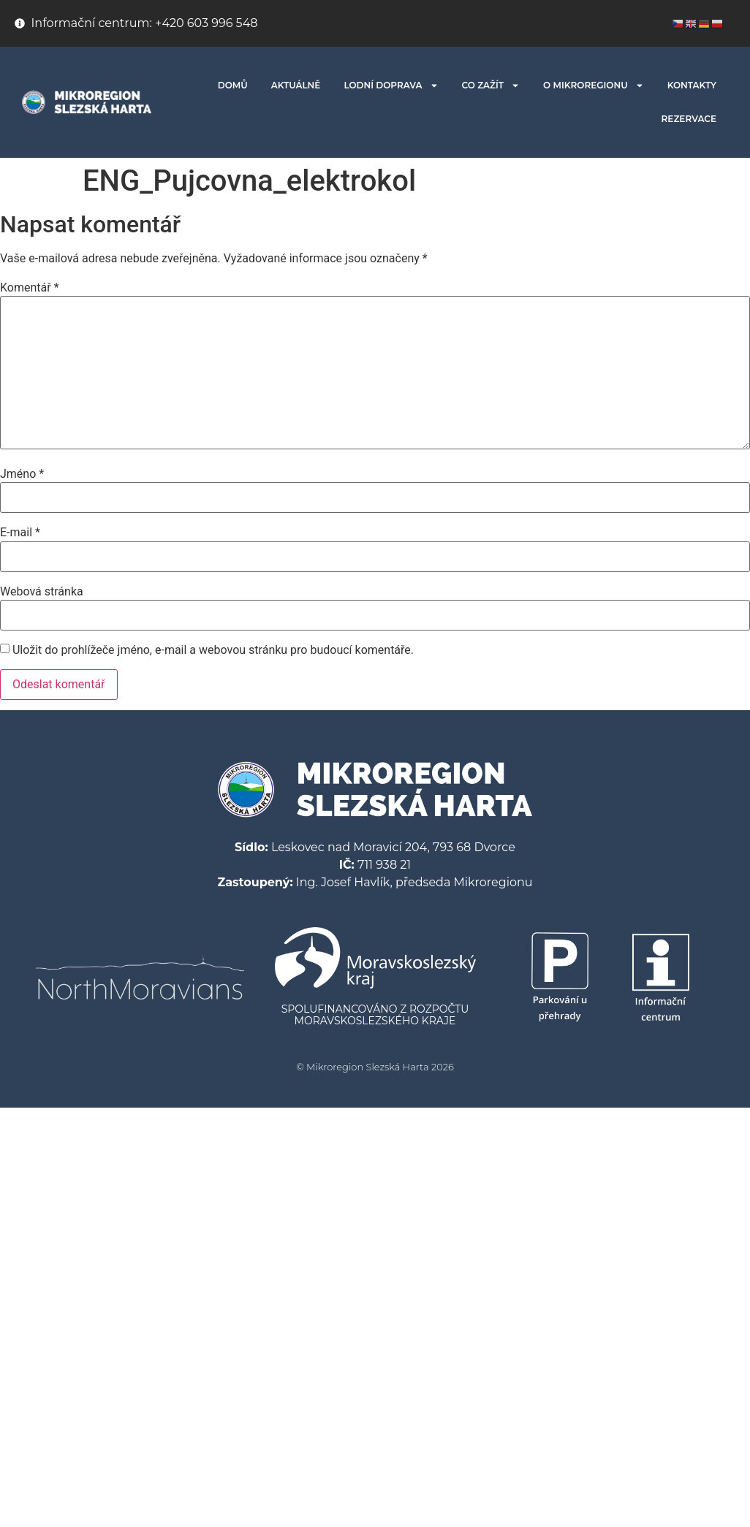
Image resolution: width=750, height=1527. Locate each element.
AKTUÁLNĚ (296, 85)
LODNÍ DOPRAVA (391, 85)
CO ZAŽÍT (491, 85)
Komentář (29, 288)
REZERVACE (689, 118)
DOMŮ (233, 85)
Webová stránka (41, 592)
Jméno (22, 474)
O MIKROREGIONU (593, 85)
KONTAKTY (691, 85)
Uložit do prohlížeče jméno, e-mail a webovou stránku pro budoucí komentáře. (213, 650)
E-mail (20, 532)
